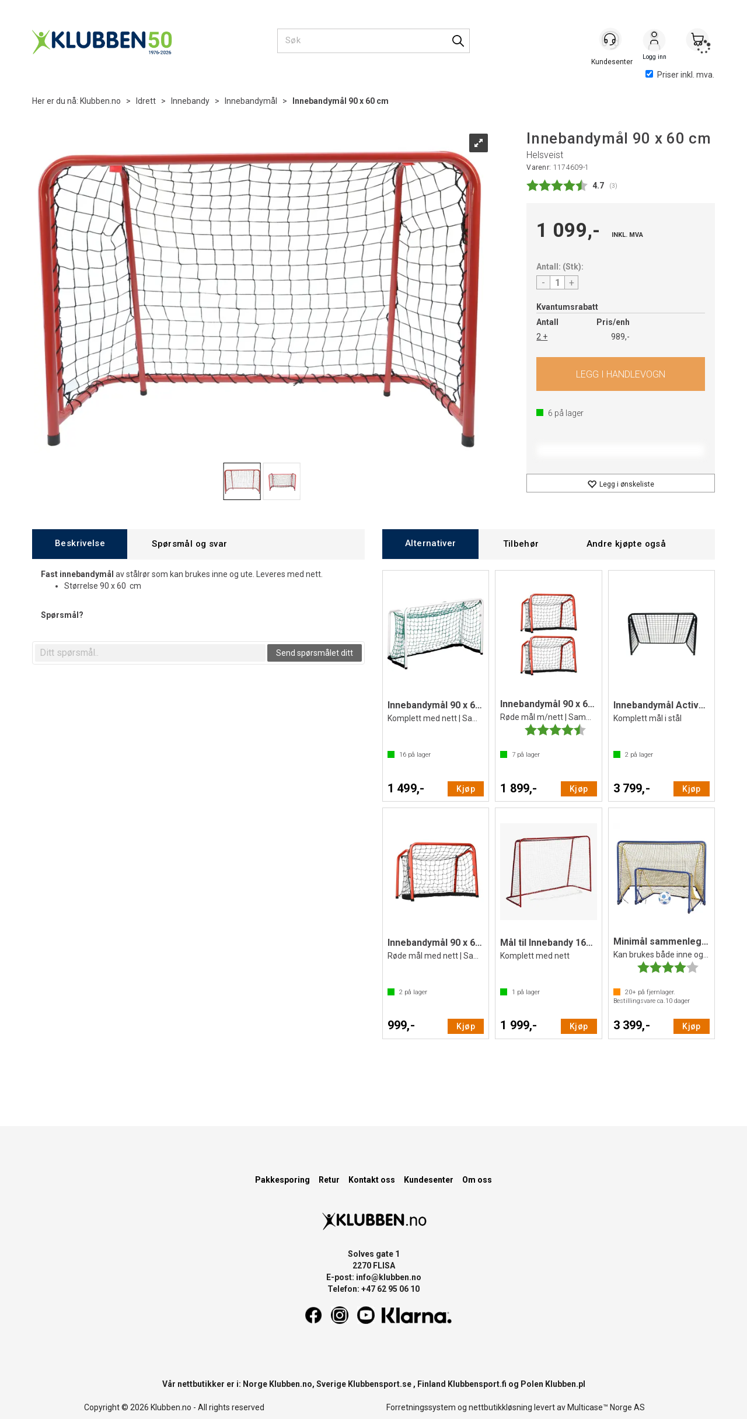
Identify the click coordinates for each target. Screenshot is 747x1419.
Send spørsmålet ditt (314, 653)
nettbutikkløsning (500, 1407)
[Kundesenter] (611, 40)
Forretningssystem (421, 1407)
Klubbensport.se (379, 1384)
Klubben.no (100, 101)
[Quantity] (557, 282)
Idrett (146, 101)
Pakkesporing (282, 1179)
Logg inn (654, 41)
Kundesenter (428, 1179)
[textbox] (150, 653)
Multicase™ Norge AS (606, 1407)
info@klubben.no (388, 1277)
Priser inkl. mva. (679, 74)
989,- (620, 336)
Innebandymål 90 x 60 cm (340, 101)
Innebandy (190, 101)
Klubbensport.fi (477, 1384)
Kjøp (620, 374)
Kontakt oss (371, 1179)
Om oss (477, 1179)
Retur (329, 1179)
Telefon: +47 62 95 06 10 (373, 1289)
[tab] (79, 544)
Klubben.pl (565, 1384)
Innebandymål (251, 101)
